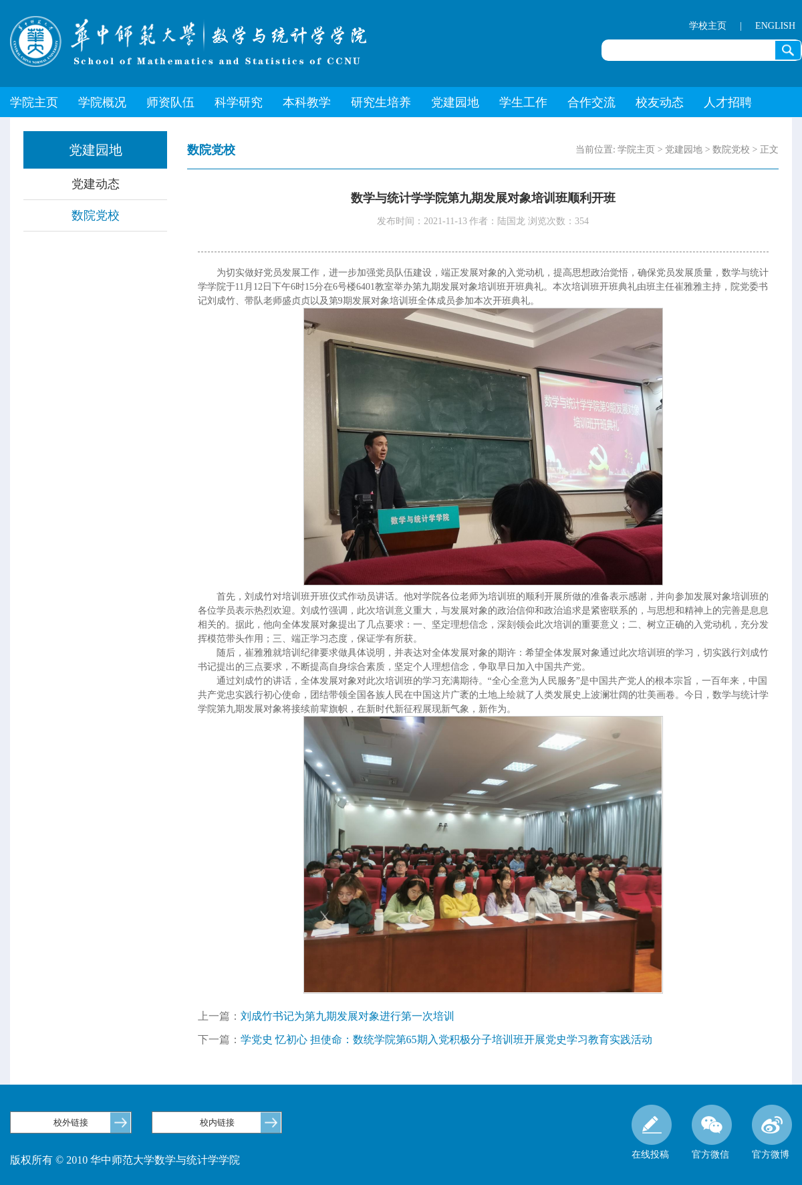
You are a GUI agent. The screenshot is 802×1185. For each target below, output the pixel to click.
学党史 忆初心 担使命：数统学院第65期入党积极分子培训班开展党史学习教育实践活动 (446, 1039)
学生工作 (523, 102)
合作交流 (591, 102)
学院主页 (34, 102)
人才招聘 (728, 102)
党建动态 (96, 184)
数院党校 (96, 215)
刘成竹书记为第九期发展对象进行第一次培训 (347, 1016)
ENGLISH (775, 26)
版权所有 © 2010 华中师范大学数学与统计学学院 (125, 1160)
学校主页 (707, 26)
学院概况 (102, 102)
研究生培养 (381, 102)
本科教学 (307, 102)
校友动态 (660, 102)
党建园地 (455, 102)
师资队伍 (170, 102)
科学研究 (239, 102)
